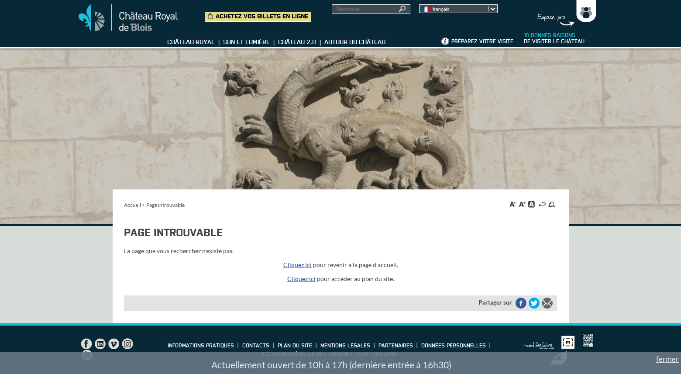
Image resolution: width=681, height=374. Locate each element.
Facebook (86, 344)
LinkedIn (100, 344)
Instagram (127, 344)
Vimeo (113, 344)
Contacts (255, 346)
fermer (667, 359)
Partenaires (395, 346)
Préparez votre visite (482, 42)
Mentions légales (345, 346)
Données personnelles (453, 346)
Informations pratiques (201, 346)
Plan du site (295, 346)
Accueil (132, 205)
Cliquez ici (297, 264)
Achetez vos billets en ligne (262, 17)
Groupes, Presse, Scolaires (564, 13)
